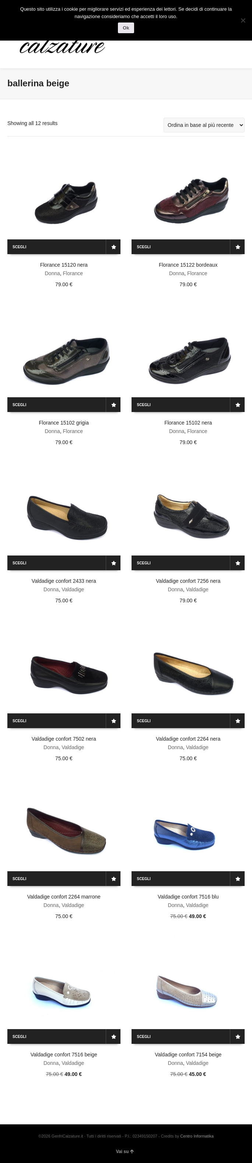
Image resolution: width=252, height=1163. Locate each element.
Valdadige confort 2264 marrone (64, 897)
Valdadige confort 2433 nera (64, 581)
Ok (126, 28)
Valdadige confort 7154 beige (188, 1055)
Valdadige (73, 589)
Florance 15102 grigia (64, 423)
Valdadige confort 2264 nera (188, 739)
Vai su (125, 1151)
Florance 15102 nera (188, 423)
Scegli (19, 247)
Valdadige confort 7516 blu (188, 897)
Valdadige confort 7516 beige (64, 1055)
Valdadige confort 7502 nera (64, 739)
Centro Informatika (196, 1136)
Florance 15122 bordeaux (188, 265)
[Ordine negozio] (204, 125)
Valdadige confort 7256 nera (188, 581)
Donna (52, 273)
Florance (73, 273)
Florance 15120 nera (64, 265)
